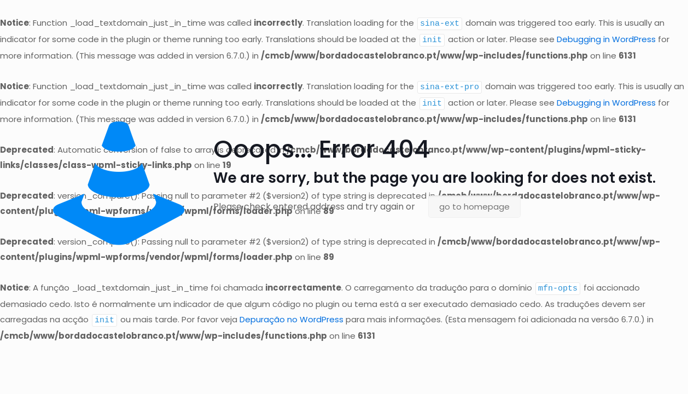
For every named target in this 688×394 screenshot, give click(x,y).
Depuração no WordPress (291, 317)
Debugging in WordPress (606, 39)
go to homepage (474, 206)
